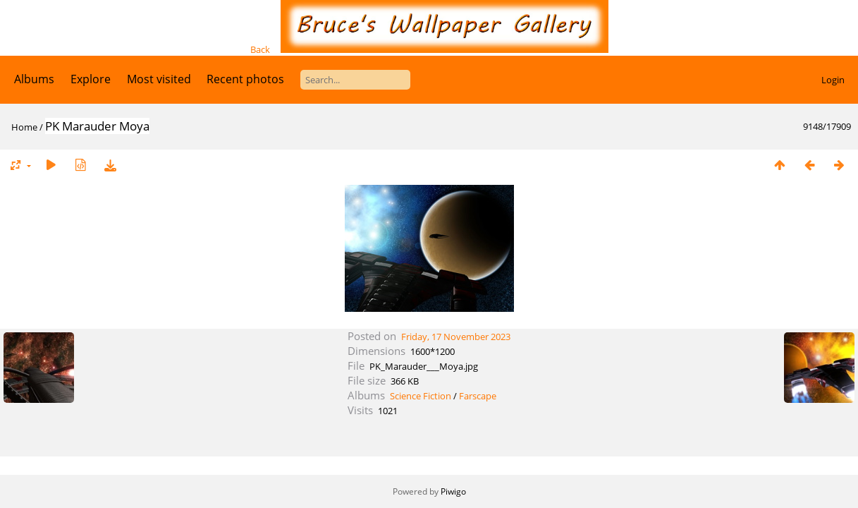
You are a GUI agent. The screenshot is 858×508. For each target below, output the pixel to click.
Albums (34, 79)
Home (24, 127)
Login (833, 79)
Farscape (477, 395)
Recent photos (245, 79)
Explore (91, 79)
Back (260, 49)
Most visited (159, 79)
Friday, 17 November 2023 (455, 336)
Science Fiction (420, 395)
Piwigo (453, 491)
